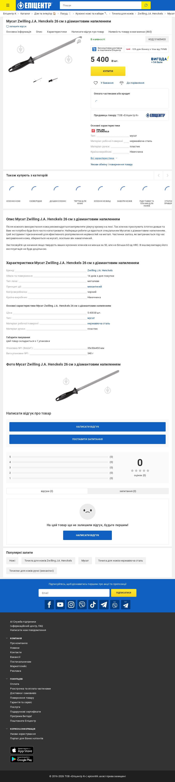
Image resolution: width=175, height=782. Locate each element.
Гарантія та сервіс (21, 702)
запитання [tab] (126, 491)
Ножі (12, 560)
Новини (14, 647)
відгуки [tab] (45, 491)
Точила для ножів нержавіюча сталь (120, 560)
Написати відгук (87, 426)
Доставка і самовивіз (23, 693)
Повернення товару (22, 697)
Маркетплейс (18, 666)
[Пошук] (146, 5)
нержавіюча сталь (99, 323)
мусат (91, 318)
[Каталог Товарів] (8, 5)
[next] (167, 175)
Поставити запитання (87, 439)
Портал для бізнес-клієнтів (26, 738)
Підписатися (123, 593)
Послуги (15, 706)
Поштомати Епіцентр (23, 720)
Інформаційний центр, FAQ (26, 626)
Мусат (85, 560)
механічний (95, 286)
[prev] (158, 175)
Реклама (15, 670)
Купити (108, 71)
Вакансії (15, 657)
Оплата (14, 683)
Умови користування (23, 733)
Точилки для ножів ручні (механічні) (31, 570)
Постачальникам (20, 661)
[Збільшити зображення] (79, 41)
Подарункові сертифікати (25, 711)
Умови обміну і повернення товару (112, 164)
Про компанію (18, 643)
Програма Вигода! (21, 716)
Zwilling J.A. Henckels (100, 270)
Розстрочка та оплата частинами (30, 688)
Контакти (16, 652)
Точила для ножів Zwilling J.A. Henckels (48, 560)
